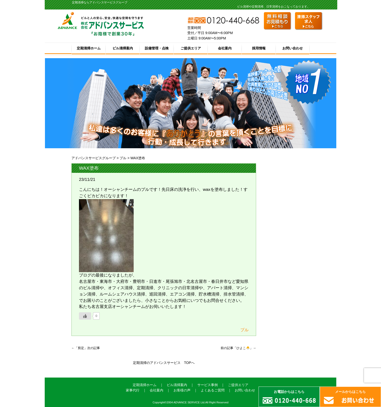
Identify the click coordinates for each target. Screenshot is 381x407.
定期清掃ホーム (89, 48)
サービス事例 (207, 385)
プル (123, 158)
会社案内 (225, 48)
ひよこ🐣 (243, 348)
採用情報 (259, 48)
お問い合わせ (292, 48)
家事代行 (132, 390)
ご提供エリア (191, 48)
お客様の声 (181, 390)
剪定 (81, 348)
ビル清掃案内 (123, 48)
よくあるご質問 (213, 390)
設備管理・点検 (157, 48)
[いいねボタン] (85, 316)
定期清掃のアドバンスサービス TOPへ (163, 363)
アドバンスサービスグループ (93, 158)
